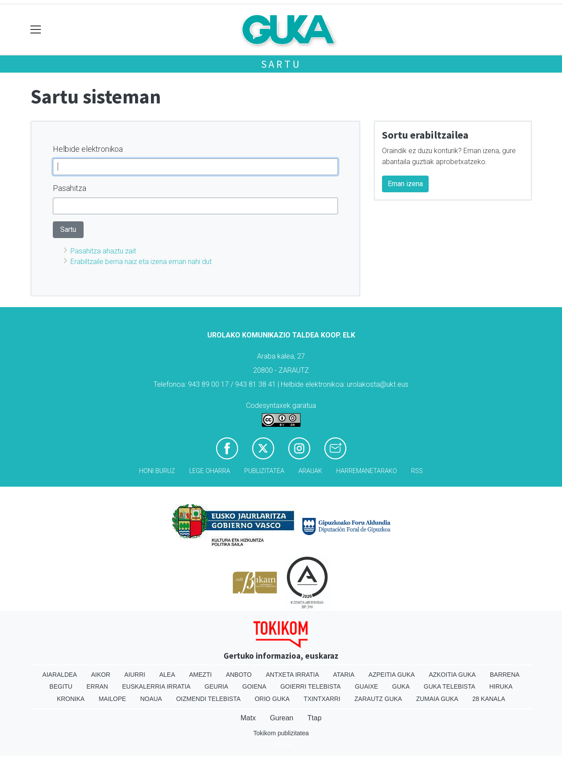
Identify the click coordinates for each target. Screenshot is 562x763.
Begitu (60, 686)
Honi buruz (157, 471)
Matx (248, 718)
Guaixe (366, 686)
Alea (167, 674)
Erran (97, 686)
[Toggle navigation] (35, 29)
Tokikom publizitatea (281, 733)
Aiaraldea (59, 674)
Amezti (200, 674)
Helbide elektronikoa (88, 149)
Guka (401, 686)
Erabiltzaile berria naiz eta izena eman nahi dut (141, 261)
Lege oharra (209, 471)
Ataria (344, 674)
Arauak (310, 471)
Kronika (70, 698)
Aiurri (135, 674)
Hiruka (501, 686)
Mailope (112, 698)
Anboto (239, 674)
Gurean (281, 718)
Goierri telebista (310, 686)
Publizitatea (264, 471)
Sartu (281, 64)
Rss (417, 471)
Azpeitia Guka (391, 674)
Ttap (315, 718)
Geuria (216, 686)
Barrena (505, 674)
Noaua (151, 698)
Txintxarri (322, 698)
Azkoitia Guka (452, 674)
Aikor (100, 674)
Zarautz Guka (378, 698)
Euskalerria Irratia (156, 686)
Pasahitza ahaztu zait (103, 251)
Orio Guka (272, 698)
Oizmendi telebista (208, 698)
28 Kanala (488, 698)
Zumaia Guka (437, 698)
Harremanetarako (366, 471)
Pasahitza (69, 188)
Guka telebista (449, 686)
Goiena (254, 686)
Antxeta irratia (292, 674)
